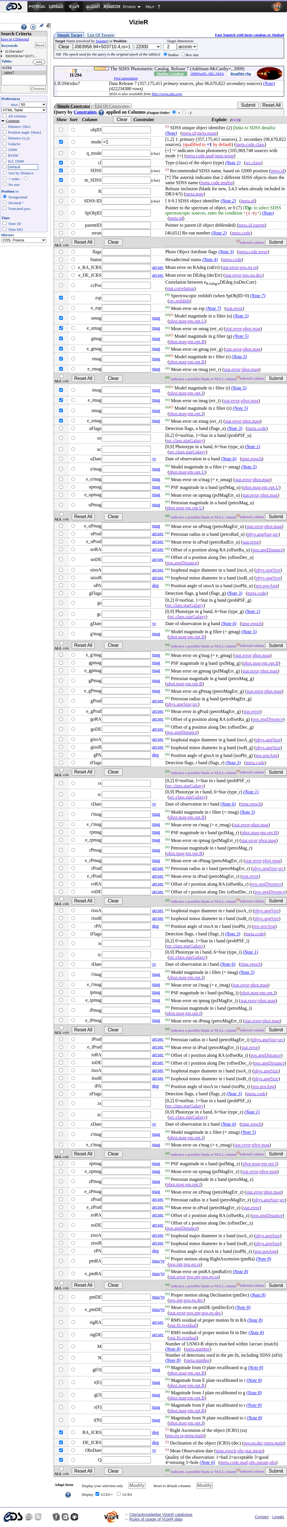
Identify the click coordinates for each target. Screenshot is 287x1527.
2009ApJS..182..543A (207, 73)
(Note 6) (229, 458)
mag (156, 317)
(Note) (269, 83)
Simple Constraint (73, 106)
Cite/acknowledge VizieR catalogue (160, 1514)
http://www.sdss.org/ (167, 94)
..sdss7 (24, 73)
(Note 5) (241, 315)
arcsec (158, 267)
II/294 (24, 68)
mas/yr (158, 1260)
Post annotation (126, 78)
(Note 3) (226, 251)
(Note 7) (257, 295)
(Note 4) (210, 259)
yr (154, 458)
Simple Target (69, 35)
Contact (262, 1517)
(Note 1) (233, 162)
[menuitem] (13, 6)
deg (155, 585)
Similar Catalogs (170, 73)
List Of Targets (101, 35)
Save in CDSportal (15, 39)
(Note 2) (228, 200)
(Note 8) (263, 1259)
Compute (13, 121)
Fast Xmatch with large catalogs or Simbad (249, 35)
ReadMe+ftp (240, 73)
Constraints (89, 112)
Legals (278, 1517)
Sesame (101, 41)
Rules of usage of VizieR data (155, 1519)
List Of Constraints (112, 106)
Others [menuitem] (129, 6)
